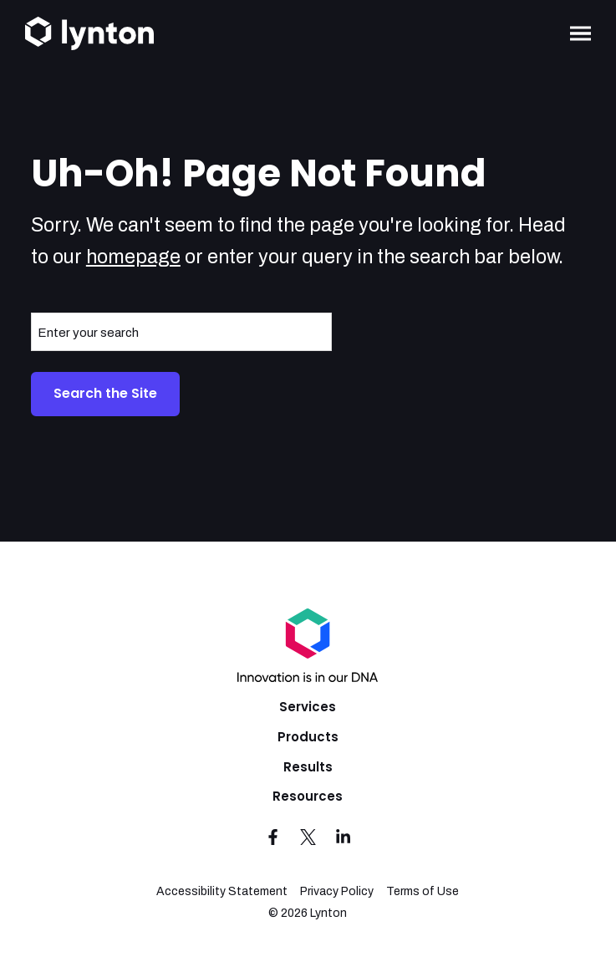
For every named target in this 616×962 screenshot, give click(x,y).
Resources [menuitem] (307, 796)
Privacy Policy (337, 891)
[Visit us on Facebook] (273, 837)
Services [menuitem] (307, 706)
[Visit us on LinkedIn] (343, 837)
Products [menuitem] (308, 737)
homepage (133, 257)
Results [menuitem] (308, 767)
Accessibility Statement (222, 891)
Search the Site (105, 393)
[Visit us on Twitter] (308, 837)
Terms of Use (422, 891)
